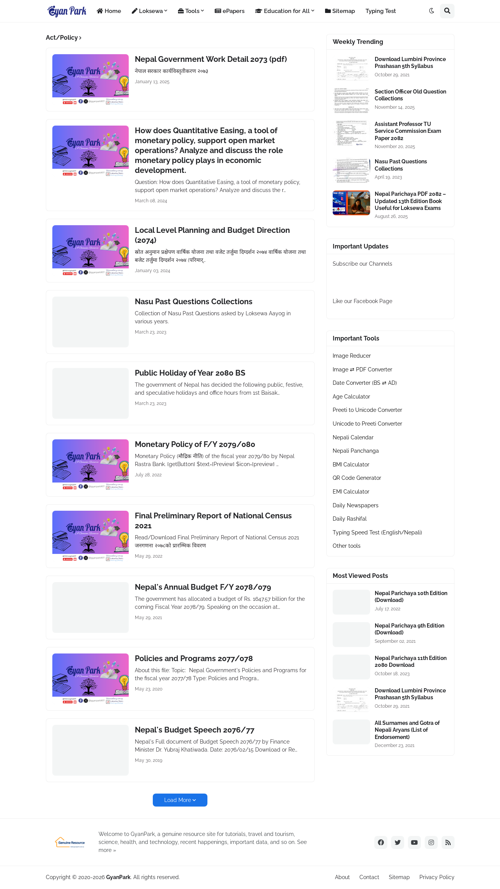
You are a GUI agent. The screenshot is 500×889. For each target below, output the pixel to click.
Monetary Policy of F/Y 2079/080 (195, 444)
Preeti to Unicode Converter (367, 410)
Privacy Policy (437, 877)
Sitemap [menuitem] (340, 11)
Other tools (347, 546)
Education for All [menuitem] (282, 11)
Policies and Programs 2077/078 (194, 658)
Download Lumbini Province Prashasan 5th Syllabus (410, 62)
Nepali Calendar (353, 437)
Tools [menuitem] (188, 11)
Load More (177, 800)
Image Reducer (352, 356)
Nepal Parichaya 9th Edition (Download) (409, 629)
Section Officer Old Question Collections (410, 95)
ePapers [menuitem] (229, 11)
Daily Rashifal (350, 519)
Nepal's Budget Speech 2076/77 (194, 729)
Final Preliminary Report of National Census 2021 (213, 520)
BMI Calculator (351, 464)
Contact (369, 877)
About (342, 877)
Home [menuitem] (109, 11)
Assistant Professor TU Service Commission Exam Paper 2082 (408, 131)
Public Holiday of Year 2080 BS (190, 373)
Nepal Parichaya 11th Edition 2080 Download (411, 661)
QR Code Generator (357, 478)
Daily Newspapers (356, 505)
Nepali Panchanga (356, 451)
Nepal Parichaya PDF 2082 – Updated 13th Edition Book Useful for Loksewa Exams (410, 201)
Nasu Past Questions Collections (193, 301)
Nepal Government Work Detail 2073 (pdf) (211, 59)
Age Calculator (351, 397)
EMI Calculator (351, 492)
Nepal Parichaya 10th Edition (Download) (411, 596)
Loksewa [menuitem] (147, 11)
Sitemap (399, 877)
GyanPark (118, 877)
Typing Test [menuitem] (381, 11)
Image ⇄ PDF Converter (362, 369)
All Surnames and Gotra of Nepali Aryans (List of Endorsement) (407, 730)
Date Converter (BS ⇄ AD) (365, 383)
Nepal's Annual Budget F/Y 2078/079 (203, 587)
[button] (431, 11)
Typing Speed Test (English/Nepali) (377, 532)
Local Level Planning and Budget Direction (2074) (212, 235)
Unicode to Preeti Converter (367, 424)
